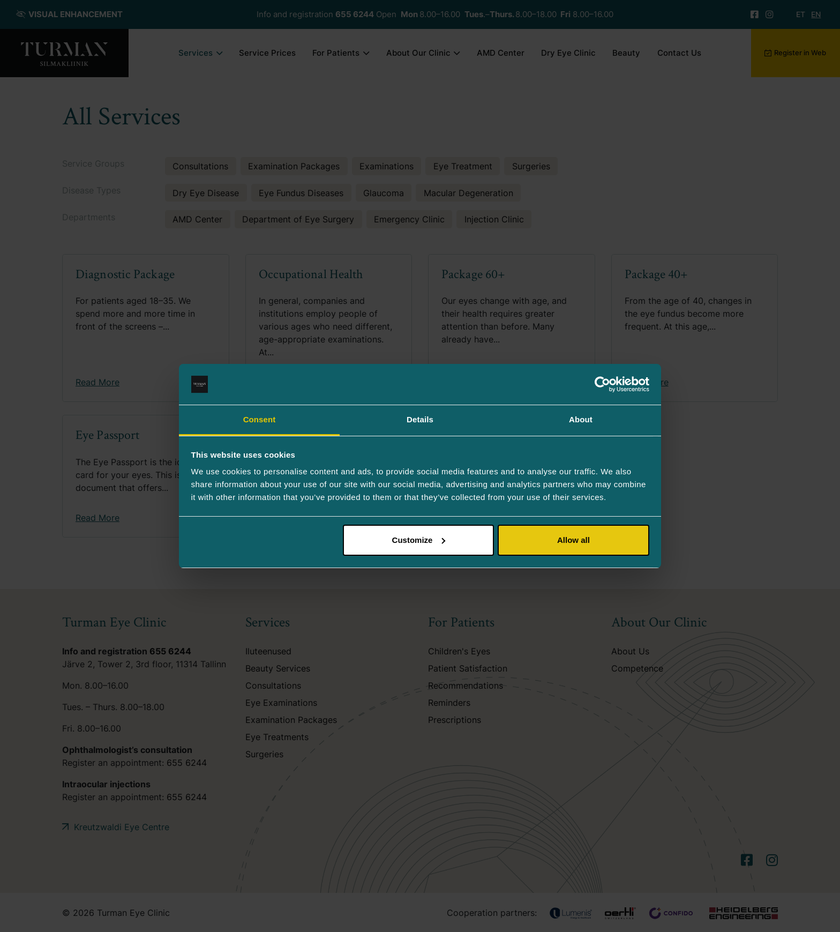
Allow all (573, 540)
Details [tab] (420, 419)
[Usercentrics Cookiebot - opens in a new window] (602, 384)
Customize (419, 540)
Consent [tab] (259, 419)
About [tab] (580, 419)
